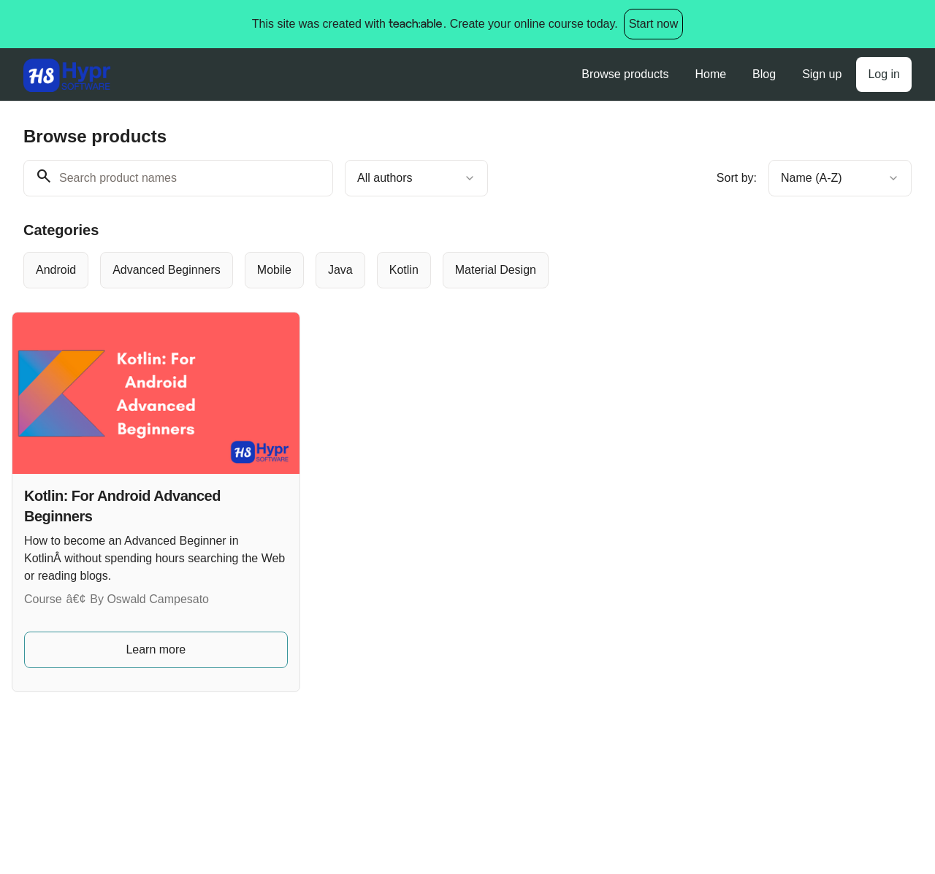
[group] (428, 270)
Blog (764, 74)
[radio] (55, 270)
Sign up (822, 74)
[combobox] (416, 178)
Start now (654, 24)
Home (710, 74)
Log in (884, 74)
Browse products (624, 74)
